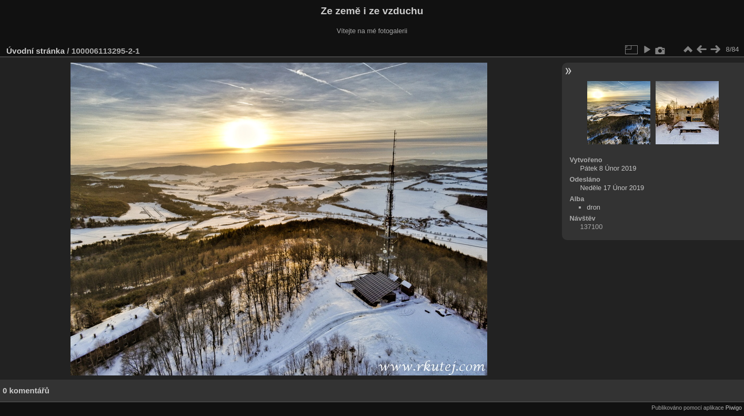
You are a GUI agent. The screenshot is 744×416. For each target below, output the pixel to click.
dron (593, 207)
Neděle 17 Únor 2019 (612, 188)
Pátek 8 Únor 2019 (608, 168)
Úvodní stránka (35, 50)
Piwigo (734, 407)
